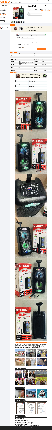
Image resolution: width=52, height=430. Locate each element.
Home (12, 2)
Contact (20, 2)
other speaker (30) (2, 21)
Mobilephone (34, 42)
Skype (27, 42)
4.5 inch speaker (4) (3, 17)
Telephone (38, 42)
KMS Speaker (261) (3, 7)
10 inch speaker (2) (3, 13)
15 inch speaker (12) (3, 10)
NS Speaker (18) (2, 9)
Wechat (30, 42)
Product (16, 2)
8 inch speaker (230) (3, 14)
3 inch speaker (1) (2, 20)
